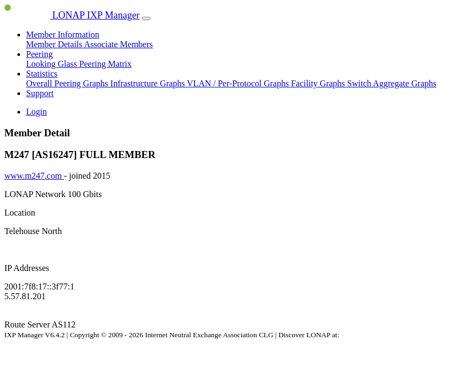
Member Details (55, 44)
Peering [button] (39, 54)
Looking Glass (52, 63)
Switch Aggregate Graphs (391, 83)
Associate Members (118, 44)
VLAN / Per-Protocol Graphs (239, 83)
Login (36, 111)
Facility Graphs (319, 83)
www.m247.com (34, 175)
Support (40, 93)
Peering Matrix (105, 63)
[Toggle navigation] (146, 18)
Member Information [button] (62, 34)
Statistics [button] (42, 73)
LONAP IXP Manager (72, 15)
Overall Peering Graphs (68, 83)
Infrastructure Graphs (148, 83)
